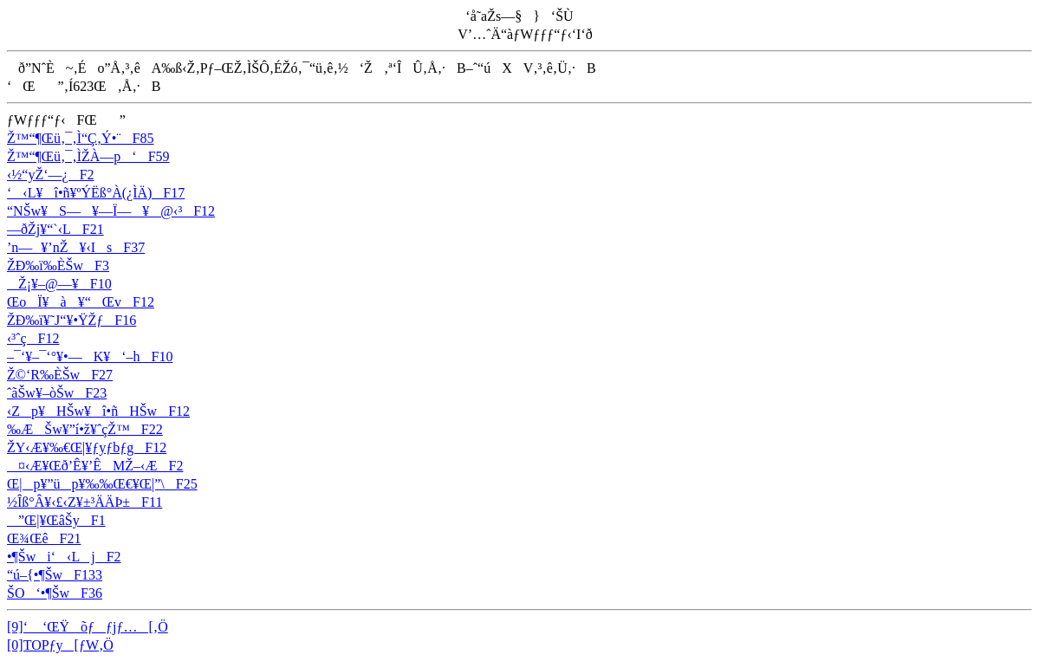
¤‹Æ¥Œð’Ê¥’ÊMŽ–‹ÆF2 (95, 465)
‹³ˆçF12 (33, 338)
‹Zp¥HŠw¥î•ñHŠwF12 (98, 411)
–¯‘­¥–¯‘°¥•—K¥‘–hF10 (89, 356)
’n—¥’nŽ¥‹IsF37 (76, 247)
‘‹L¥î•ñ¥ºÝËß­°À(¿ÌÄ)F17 (96, 192)
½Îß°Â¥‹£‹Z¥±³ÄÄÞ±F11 (84, 502)
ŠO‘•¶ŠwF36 (54, 593)
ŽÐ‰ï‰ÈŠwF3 (58, 265)
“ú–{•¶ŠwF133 (54, 574)
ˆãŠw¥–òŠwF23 (57, 393)
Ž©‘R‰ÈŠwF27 (60, 374)
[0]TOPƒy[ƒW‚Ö (60, 645)
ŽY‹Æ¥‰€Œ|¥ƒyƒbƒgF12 (86, 447)
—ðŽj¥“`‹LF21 (55, 229)
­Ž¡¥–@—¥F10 (59, 283)
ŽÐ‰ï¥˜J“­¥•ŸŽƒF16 (71, 320)
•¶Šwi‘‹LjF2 (64, 556)
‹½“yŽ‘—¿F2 (50, 174)
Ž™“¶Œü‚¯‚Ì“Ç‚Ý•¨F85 (80, 138)
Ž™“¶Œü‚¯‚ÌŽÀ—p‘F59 (88, 156)
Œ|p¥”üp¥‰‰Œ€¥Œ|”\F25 (102, 483)
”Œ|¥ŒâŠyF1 (56, 520)
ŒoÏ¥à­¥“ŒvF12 (80, 302)
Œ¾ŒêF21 (44, 538)
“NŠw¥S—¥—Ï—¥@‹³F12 (111, 211)
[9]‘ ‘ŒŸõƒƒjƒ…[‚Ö (87, 626)
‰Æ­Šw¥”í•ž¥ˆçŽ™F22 (85, 429)
